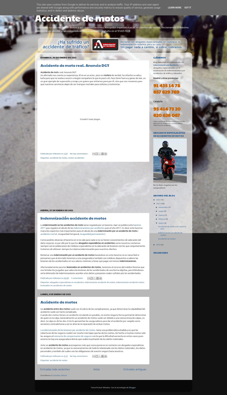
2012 (158, 200)
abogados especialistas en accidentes (67, 282)
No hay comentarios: (79, 153)
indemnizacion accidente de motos (100, 282)
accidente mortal (49, 234)
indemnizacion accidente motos (130, 282)
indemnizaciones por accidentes (89, 228)
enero (161, 223)
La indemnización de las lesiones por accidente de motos (68, 330)
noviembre (163, 207)
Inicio (96, 369)
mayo (161, 211)
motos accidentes (76, 158)
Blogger (132, 387)
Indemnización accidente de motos (73, 218)
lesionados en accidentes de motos (56, 285)
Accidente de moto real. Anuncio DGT (75, 65)
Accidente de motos (79, 17)
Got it (187, 7)
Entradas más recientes (55, 369)
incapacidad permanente (92, 234)
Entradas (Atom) (60, 375)
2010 (158, 244)
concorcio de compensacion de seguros (73, 336)
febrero (162, 219)
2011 (158, 203)
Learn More (174, 7)
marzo (162, 215)
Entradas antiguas (135, 369)
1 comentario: (77, 278)
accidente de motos (58, 158)
